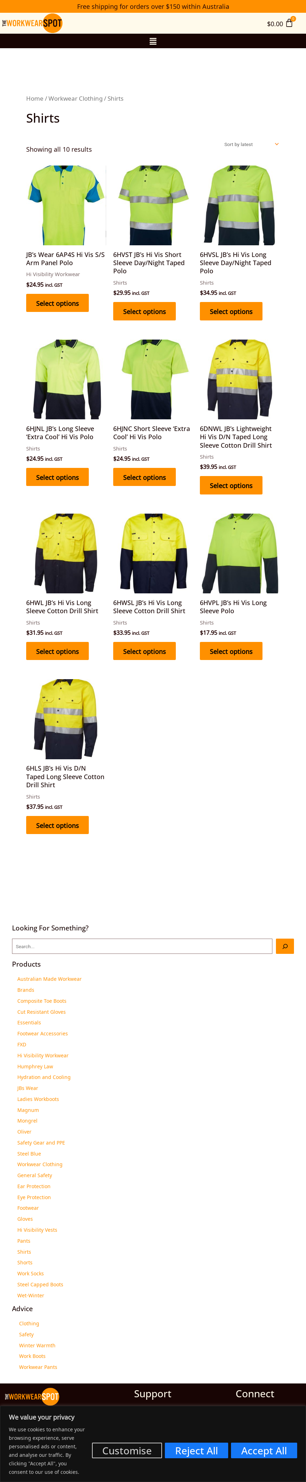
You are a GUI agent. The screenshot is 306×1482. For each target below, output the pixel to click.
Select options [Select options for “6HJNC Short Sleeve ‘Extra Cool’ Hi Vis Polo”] (144, 476)
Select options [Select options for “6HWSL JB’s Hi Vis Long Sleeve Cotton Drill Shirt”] (144, 650)
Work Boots (32, 1355)
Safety (26, 1334)
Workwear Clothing (75, 98)
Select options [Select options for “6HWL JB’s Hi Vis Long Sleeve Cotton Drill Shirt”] (57, 650)
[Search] (285, 946)
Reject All (196, 1450)
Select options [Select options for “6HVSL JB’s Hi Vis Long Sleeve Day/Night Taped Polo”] (231, 311)
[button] (153, 41)
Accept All (264, 1450)
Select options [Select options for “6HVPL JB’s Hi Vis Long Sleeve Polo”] (231, 650)
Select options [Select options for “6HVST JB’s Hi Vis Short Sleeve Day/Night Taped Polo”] (144, 311)
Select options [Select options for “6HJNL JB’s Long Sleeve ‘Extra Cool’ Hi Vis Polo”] (57, 476)
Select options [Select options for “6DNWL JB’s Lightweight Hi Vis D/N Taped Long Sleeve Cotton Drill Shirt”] (231, 485)
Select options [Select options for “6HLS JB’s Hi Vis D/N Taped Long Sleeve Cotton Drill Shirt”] (57, 825)
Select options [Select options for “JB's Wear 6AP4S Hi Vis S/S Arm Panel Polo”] (57, 302)
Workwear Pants (38, 1366)
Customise (127, 1450)
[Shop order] (251, 144)
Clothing (29, 1323)
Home (35, 98)
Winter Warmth (37, 1345)
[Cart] (280, 22)
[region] (153, 1444)
